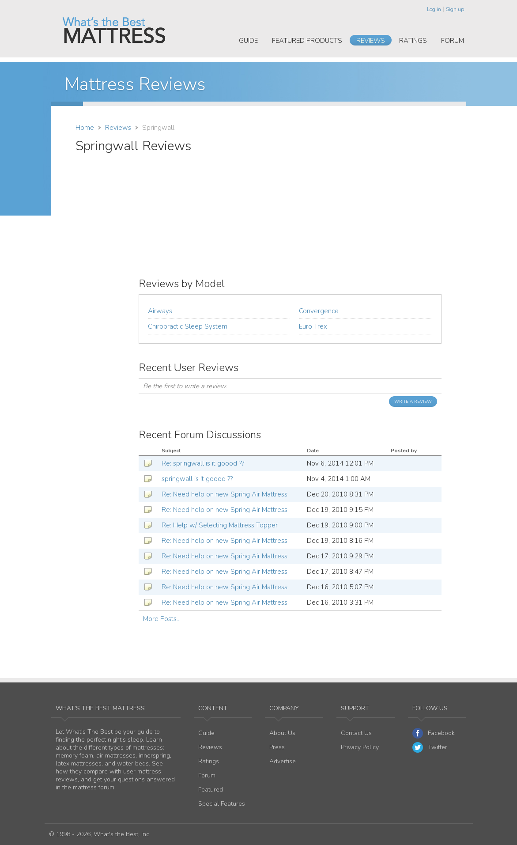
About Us (282, 733)
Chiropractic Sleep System (187, 326)
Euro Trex (313, 326)
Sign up (455, 9)
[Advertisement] (368, 200)
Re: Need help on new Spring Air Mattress (224, 494)
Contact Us (356, 733)
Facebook (433, 733)
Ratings (413, 40)
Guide (248, 40)
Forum (452, 40)
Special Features (221, 804)
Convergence (319, 311)
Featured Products (307, 40)
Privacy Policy (360, 747)
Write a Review (413, 401)
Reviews (370, 40)
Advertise (282, 761)
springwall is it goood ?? (197, 478)
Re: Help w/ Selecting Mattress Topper (220, 525)
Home (84, 127)
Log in (434, 9)
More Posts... (162, 618)
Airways (160, 311)
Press (277, 747)
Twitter (429, 747)
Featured (210, 789)
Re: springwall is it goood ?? (203, 463)
